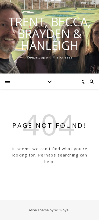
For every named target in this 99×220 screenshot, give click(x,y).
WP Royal (61, 210)
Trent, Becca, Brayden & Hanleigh (49, 33)
